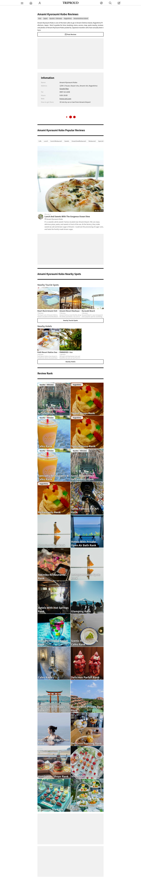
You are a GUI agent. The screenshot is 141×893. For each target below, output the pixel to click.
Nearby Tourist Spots (70, 320)
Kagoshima (67, 18)
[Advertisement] (70, 53)
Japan (45, 18)
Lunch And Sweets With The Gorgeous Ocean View (74, 217)
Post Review (70, 34)
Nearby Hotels (70, 362)
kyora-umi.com (65, 98)
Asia (39, 18)
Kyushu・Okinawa (56, 18)
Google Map (64, 88)
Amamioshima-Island (81, 18)
